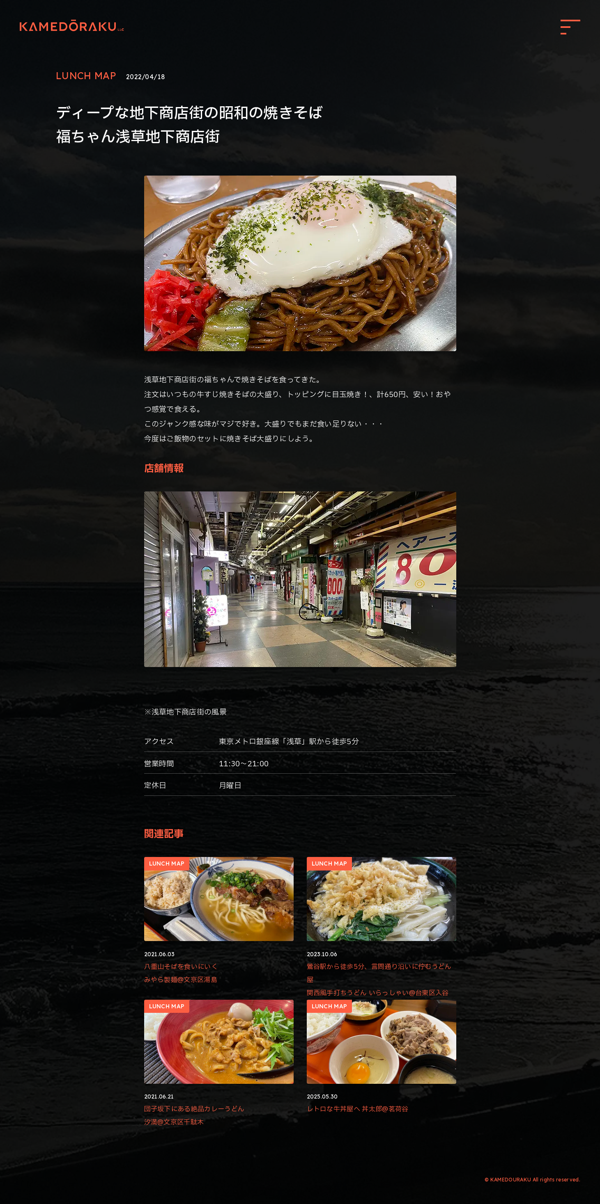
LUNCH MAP (86, 75)
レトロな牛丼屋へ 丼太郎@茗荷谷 (358, 1109)
